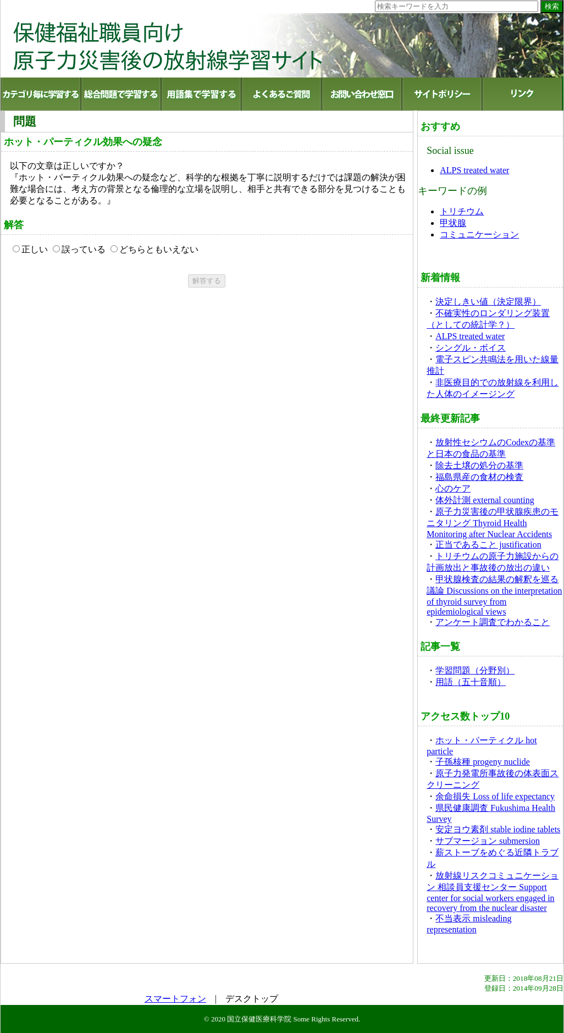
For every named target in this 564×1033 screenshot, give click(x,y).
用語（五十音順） (470, 682)
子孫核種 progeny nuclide (482, 761)
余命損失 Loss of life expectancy (495, 796)
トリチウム (462, 211)
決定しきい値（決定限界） (488, 301)
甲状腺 (453, 223)
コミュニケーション (479, 234)
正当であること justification (488, 544)
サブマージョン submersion (487, 841)
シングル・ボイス (470, 347)
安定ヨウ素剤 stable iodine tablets (497, 829)
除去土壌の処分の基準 (479, 465)
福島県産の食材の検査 (479, 477)
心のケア (453, 488)
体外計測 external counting (484, 500)
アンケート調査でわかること (492, 622)
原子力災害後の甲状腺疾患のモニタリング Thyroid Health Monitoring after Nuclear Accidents (493, 523)
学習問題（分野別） (475, 670)
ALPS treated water (474, 170)
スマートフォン (175, 998)
